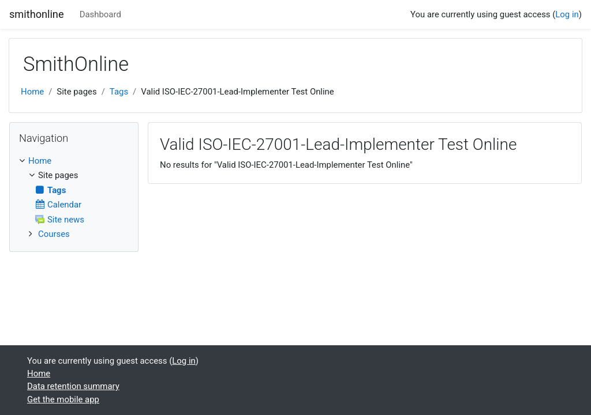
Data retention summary (73, 386)
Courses (54, 234)
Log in (566, 14)
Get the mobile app (63, 399)
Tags (119, 91)
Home (32, 91)
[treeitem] (74, 160)
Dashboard (100, 14)
